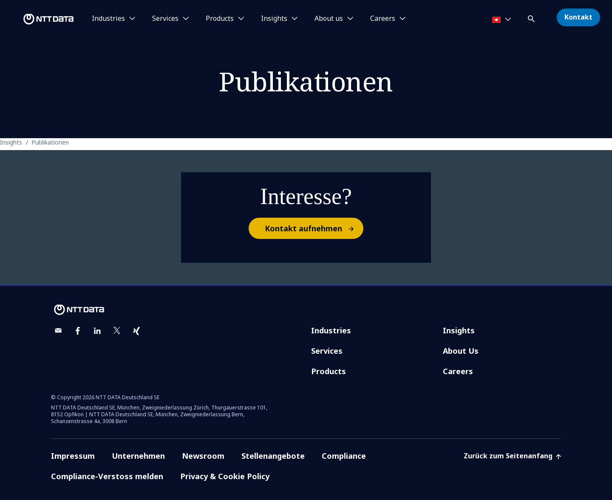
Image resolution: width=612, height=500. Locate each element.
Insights (459, 330)
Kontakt (578, 17)
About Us (461, 351)
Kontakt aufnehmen (314, 228)
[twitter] (117, 331)
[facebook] (78, 331)
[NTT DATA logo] (38, 19)
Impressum (73, 456)
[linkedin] (97, 331)
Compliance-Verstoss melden (107, 476)
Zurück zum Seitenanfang (512, 455)
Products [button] (220, 18)
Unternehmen (138, 456)
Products (328, 371)
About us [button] (328, 18)
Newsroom (203, 456)
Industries (331, 330)
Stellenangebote (273, 456)
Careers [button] (382, 18)
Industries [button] (108, 18)
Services (327, 351)
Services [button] (165, 18)
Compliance (344, 456)
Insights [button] (274, 18)
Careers (458, 371)
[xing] (136, 331)
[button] (532, 17)
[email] (58, 331)
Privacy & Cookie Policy (224, 476)
